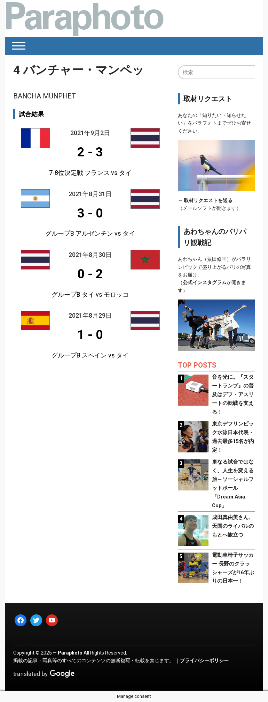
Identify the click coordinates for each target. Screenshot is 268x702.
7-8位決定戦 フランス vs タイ (90, 172)
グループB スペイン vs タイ (90, 355)
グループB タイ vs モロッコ (90, 294)
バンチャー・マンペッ (78, 70)
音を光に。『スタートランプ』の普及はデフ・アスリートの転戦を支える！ (233, 394)
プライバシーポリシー (204, 660)
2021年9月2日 (90, 132)
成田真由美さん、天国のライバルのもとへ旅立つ (233, 526)
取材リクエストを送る (208, 200)
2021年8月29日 (90, 315)
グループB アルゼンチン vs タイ (90, 233)
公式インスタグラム (205, 282)
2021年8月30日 (90, 254)
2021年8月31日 (90, 194)
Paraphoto (70, 653)
